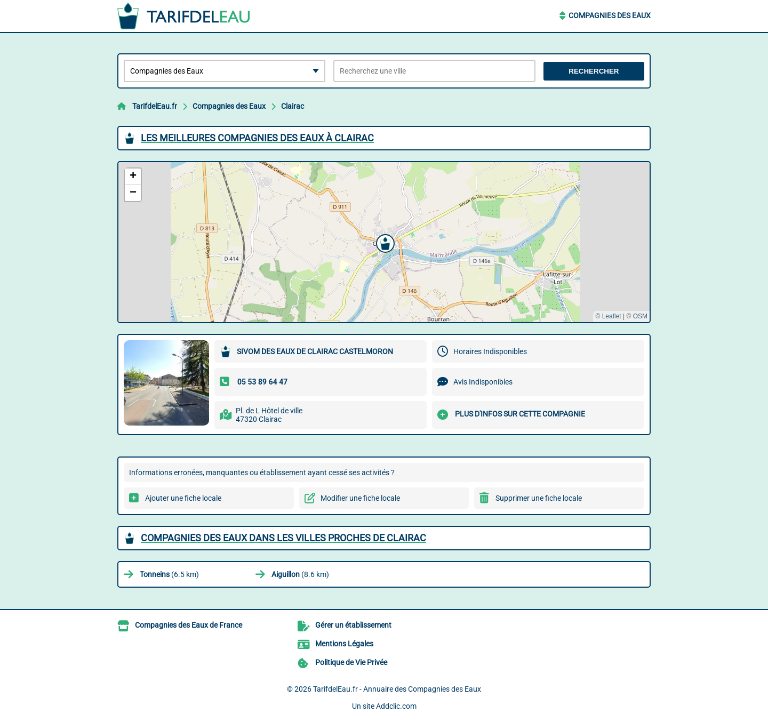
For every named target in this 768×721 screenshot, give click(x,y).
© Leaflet (608, 316)
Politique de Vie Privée (351, 662)
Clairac (292, 106)
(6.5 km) (169, 574)
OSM (640, 316)
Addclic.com (396, 706)
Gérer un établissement (353, 625)
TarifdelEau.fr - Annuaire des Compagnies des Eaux (397, 689)
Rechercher (594, 71)
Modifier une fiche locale (360, 498)
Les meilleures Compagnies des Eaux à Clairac (257, 137)
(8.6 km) (300, 574)
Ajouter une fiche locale (183, 498)
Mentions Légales (344, 643)
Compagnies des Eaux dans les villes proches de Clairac (283, 537)
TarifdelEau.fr (154, 106)
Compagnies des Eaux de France (188, 625)
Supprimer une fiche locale (538, 498)
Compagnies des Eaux (610, 15)
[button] (384, 242)
